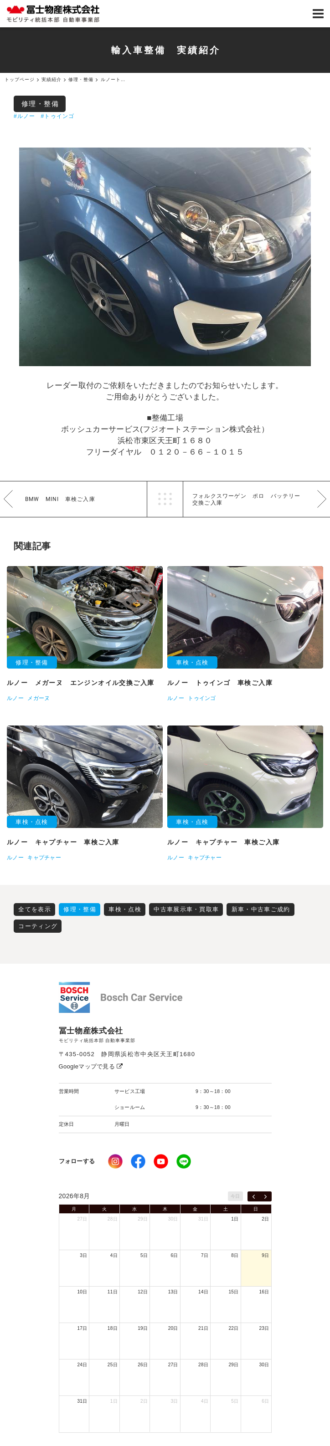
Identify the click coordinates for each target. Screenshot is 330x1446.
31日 (203, 1218)
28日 (113, 1218)
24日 (82, 1364)
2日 (265, 1218)
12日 (143, 1291)
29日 (143, 1218)
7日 (204, 1255)
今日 (235, 1196)
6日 (174, 1255)
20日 (173, 1328)
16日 (264, 1291)
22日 (234, 1328)
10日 (82, 1291)
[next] (265, 1196)
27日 (82, 1218)
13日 (173, 1291)
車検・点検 (124, 909)
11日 (113, 1291)
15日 (234, 1291)
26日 (143, 1364)
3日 (83, 1255)
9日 (265, 1255)
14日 (203, 1291)
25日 (113, 1364)
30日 (173, 1218)
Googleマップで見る (91, 1066)
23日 (264, 1328)
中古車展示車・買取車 (186, 909)
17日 (82, 1328)
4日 (114, 1255)
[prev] (254, 1196)
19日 (143, 1328)
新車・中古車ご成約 (261, 909)
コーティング (37, 926)
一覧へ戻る (165, 499)
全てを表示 (34, 909)
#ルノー (24, 116)
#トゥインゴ (57, 116)
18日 (113, 1328)
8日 (234, 1255)
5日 (144, 1255)
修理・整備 (40, 103)
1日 (234, 1218)
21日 (203, 1328)
